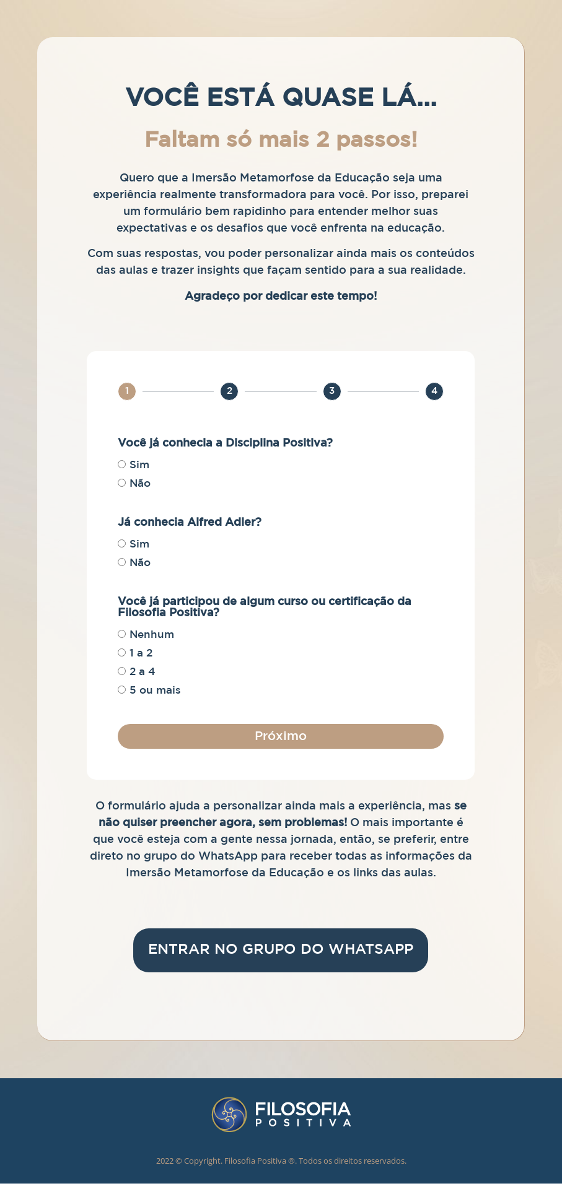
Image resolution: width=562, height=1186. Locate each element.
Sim (139, 465)
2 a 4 (143, 672)
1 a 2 (141, 653)
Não (140, 484)
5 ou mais (155, 690)
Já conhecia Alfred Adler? (189, 523)
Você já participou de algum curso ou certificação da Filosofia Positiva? (264, 607)
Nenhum (152, 635)
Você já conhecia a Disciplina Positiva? (225, 443)
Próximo (281, 736)
